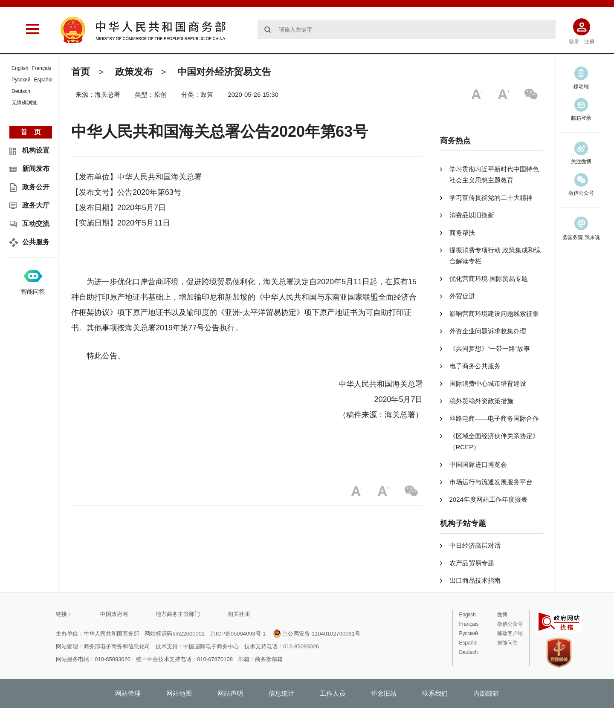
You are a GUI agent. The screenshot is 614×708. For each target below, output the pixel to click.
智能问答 (33, 291)
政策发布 (134, 71)
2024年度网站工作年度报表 (488, 499)
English (20, 68)
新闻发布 (35, 168)
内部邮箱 (486, 693)
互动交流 (35, 223)
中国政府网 (114, 614)
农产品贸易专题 (471, 562)
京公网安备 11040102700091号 (316, 633)
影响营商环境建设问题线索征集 (494, 313)
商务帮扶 (462, 232)
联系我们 (435, 693)
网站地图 (179, 693)
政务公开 (35, 187)
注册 (589, 42)
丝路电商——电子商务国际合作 (494, 418)
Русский (21, 80)
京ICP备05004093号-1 (238, 633)
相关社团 (239, 614)
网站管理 (128, 693)
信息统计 (281, 693)
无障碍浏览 (24, 103)
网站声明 (230, 693)
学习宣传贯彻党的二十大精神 (491, 197)
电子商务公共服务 (475, 366)
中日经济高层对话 (475, 545)
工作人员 (332, 693)
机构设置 (35, 150)
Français (41, 68)
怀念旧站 (384, 693)
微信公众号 (510, 624)
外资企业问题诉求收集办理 (487, 331)
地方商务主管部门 (178, 614)
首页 (80, 71)
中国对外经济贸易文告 (224, 71)
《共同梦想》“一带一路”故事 (489, 348)
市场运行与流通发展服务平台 (491, 481)
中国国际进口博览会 (478, 464)
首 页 (30, 132)
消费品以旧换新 (471, 215)
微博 (502, 615)
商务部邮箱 (269, 659)
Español (43, 80)
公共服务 (35, 242)
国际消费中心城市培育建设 (487, 383)
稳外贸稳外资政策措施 (481, 401)
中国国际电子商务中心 (211, 646)
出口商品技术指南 (475, 580)
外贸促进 (462, 296)
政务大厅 (35, 205)
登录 (574, 42)
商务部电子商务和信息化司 (117, 646)
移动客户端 (510, 633)
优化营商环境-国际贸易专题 (488, 278)
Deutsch (21, 91)
